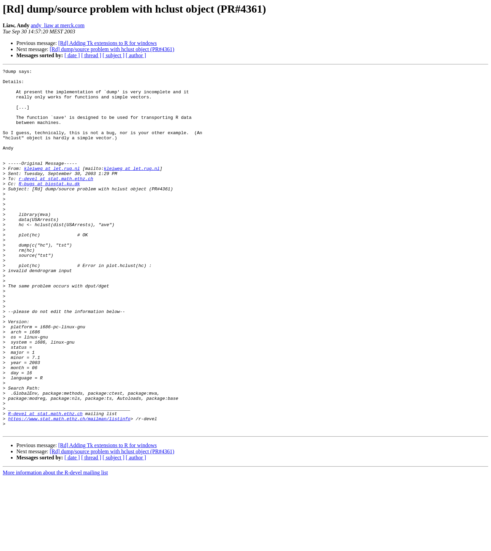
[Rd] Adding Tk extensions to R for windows (107, 43)
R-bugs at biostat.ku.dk (49, 207)
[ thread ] (91, 55)
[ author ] (136, 55)
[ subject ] (113, 55)
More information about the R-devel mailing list (55, 545)
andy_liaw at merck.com (58, 25)
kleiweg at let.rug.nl (52, 189)
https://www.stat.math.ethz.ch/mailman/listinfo (69, 489)
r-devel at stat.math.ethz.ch (56, 201)
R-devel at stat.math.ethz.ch (45, 483)
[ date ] (72, 55)
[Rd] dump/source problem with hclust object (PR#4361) (112, 49)
